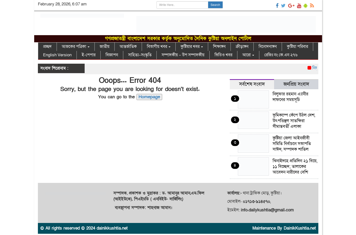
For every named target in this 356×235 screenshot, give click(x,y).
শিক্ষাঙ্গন (219, 46)
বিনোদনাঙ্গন (268, 46)
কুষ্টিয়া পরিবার (297, 46)
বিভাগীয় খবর (158, 46)
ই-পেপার (88, 55)
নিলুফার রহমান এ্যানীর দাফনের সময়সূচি (290, 97)
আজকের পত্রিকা (76, 46)
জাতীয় (104, 46)
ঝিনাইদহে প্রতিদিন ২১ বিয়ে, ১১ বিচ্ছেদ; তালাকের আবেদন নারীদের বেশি (295, 166)
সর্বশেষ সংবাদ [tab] (252, 84)
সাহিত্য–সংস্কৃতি (140, 55)
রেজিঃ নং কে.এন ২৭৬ (280, 55)
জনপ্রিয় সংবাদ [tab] (296, 84)
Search (215, 5)
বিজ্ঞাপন (112, 55)
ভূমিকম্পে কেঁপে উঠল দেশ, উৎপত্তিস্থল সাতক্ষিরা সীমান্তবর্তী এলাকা (294, 120)
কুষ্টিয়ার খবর (192, 46)
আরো (248, 55)
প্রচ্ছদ (47, 46)
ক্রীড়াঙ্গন (242, 46)
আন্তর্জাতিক (128, 46)
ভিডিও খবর (223, 55)
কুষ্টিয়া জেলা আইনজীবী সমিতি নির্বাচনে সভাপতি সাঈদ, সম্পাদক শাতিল (292, 143)
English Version (57, 55)
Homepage (149, 97)
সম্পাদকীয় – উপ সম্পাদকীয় (183, 55)
